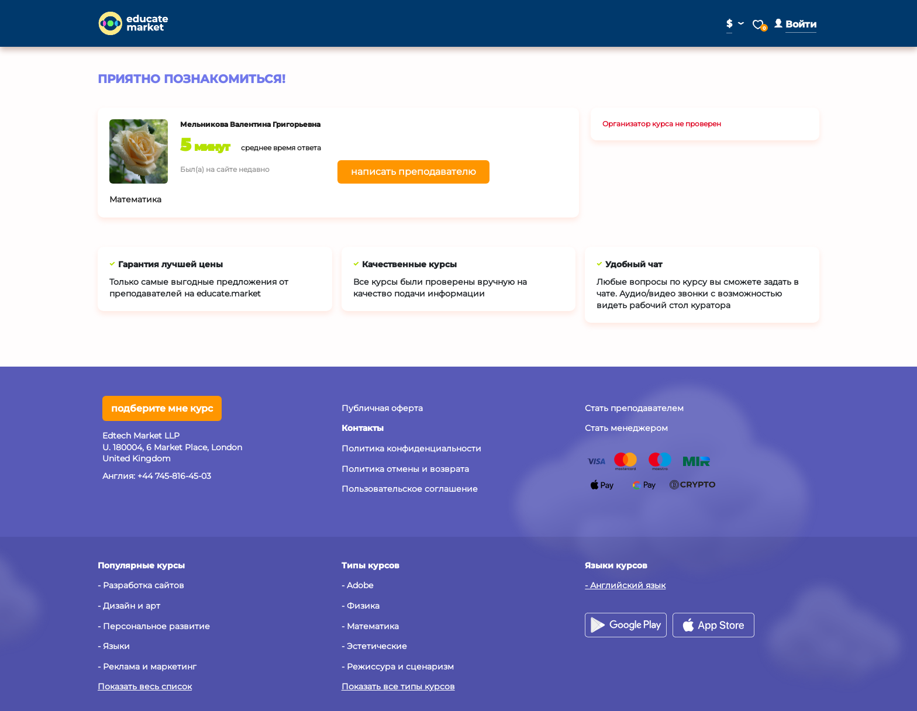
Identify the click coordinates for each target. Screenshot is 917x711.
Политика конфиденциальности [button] (411, 448)
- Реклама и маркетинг (147, 666)
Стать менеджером (626, 428)
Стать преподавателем (634, 408)
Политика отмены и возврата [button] (405, 469)
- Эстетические (374, 646)
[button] (795, 24)
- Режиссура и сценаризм (398, 666)
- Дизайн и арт (129, 605)
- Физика (361, 605)
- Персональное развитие (154, 626)
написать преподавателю (413, 171)
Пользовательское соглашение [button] (410, 489)
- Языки (114, 646)
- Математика (370, 626)
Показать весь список (145, 686)
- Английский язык (625, 585)
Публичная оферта (382, 408)
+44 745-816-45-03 (174, 476)
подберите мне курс (162, 408)
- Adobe (357, 585)
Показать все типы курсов (398, 686)
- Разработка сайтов (141, 585)
